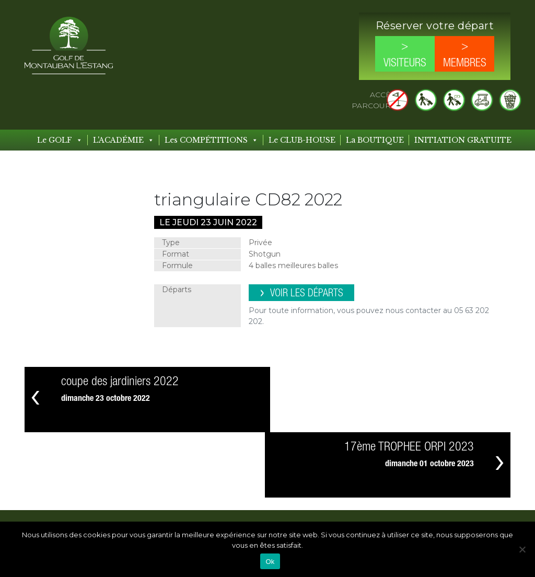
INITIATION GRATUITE (462, 140)
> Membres (464, 54)
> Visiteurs (404, 54)
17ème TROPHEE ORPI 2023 (409, 381)
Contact (440, 471)
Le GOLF (60, 140)
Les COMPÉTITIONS (211, 140)
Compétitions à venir (366, 484)
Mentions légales (456, 508)
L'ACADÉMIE (123, 140)
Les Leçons (270, 484)
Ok (269, 562)
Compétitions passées (369, 497)
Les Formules (274, 510)
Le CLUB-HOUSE (302, 140)
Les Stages (269, 497)
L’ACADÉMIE (273, 471)
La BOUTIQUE (375, 140)
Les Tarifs (192, 518)
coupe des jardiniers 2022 (120, 381)
